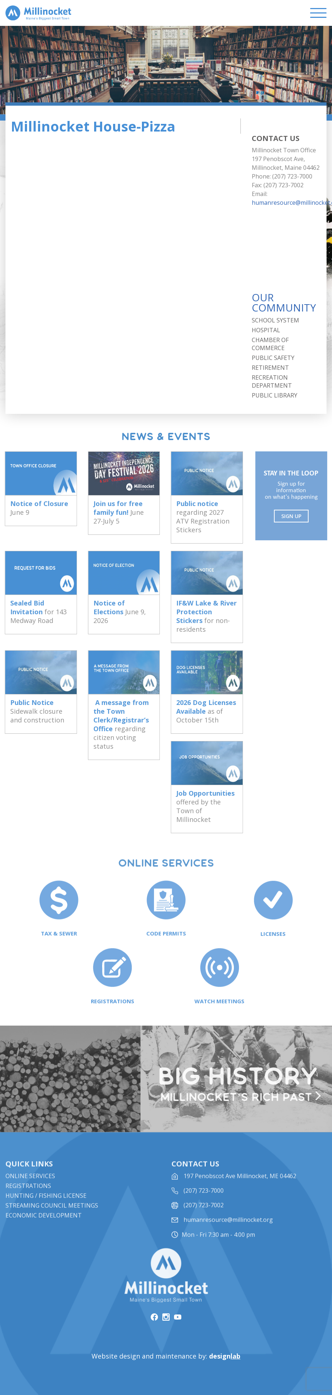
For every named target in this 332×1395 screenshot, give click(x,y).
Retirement (270, 368)
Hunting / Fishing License (45, 1205)
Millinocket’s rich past (240, 1097)
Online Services (30, 1186)
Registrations (28, 1195)
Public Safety (273, 358)
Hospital (266, 330)
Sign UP (295, 516)
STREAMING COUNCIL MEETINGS (51, 1215)
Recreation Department (272, 381)
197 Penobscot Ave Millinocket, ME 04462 (240, 1186)
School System (275, 320)
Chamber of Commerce (270, 344)
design (224, 1356)
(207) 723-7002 (204, 1215)
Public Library (274, 395)
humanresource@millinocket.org (228, 1229)
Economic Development (43, 1225)
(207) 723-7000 (204, 1200)
